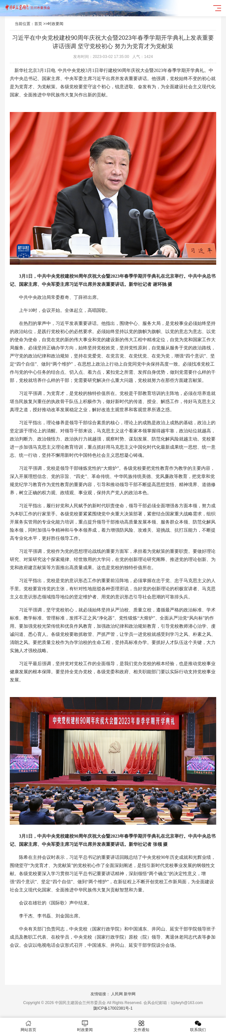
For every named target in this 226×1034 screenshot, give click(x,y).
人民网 (117, 994)
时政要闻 (55, 23)
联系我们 (198, 1026)
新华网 (130, 994)
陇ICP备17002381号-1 (113, 1008)
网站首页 (28, 1026)
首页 (38, 23)
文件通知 (141, 1026)
